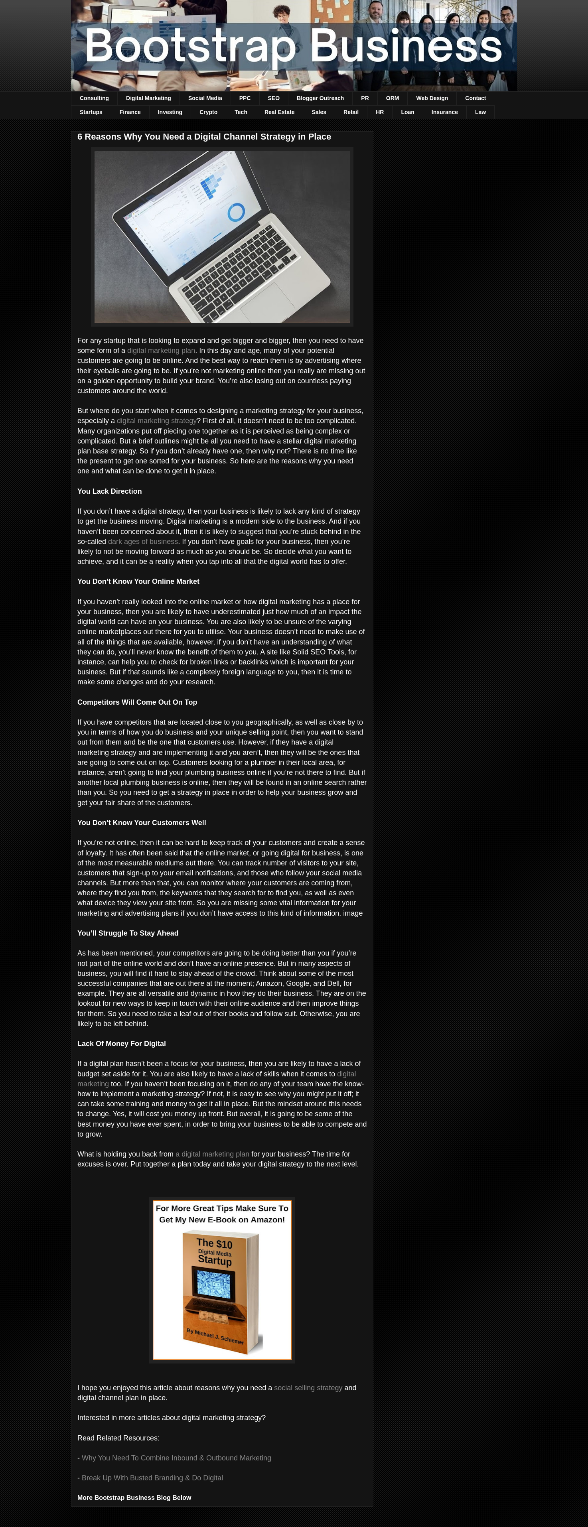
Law (480, 112)
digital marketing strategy (157, 421)
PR (365, 98)
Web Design (432, 98)
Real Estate (279, 112)
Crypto (208, 112)
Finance (130, 112)
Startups (91, 112)
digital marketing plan (161, 351)
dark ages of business (143, 542)
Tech (241, 112)
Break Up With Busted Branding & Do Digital (152, 1478)
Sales (319, 112)
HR (380, 112)
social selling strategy (308, 1388)
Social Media (205, 98)
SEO (274, 98)
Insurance (445, 112)
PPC (245, 98)
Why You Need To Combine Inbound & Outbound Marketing (176, 1458)
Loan (407, 112)
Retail (351, 112)
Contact (475, 98)
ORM (392, 98)
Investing (170, 112)
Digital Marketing (148, 98)
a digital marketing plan (212, 1154)
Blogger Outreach (320, 98)
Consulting (94, 98)
